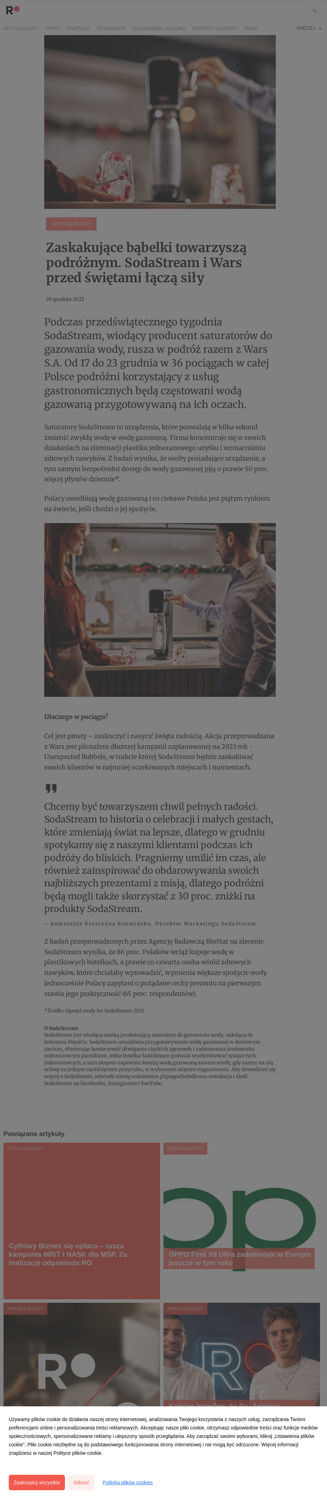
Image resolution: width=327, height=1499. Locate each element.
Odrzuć (81, 1482)
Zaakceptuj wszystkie (37, 1482)
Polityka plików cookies (127, 1482)
